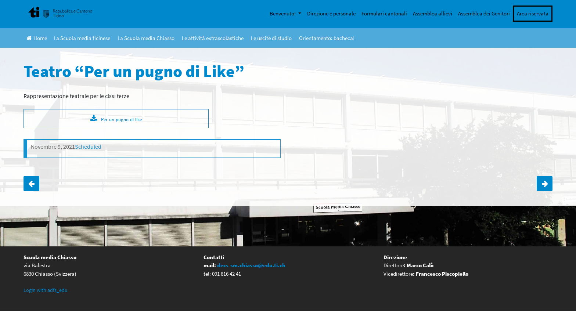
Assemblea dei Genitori (484, 13)
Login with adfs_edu (46, 290)
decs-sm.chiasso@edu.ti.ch (251, 265)
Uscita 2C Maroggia (544, 183)
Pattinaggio (31, 183)
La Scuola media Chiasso (146, 38)
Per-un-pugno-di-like (121, 119)
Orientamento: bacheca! (326, 38)
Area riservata (532, 13)
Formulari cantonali (384, 13)
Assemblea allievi (432, 13)
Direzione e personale (331, 13)
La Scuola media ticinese (82, 38)
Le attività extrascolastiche (213, 38)
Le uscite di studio (271, 38)
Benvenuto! (283, 13)
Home (36, 38)
